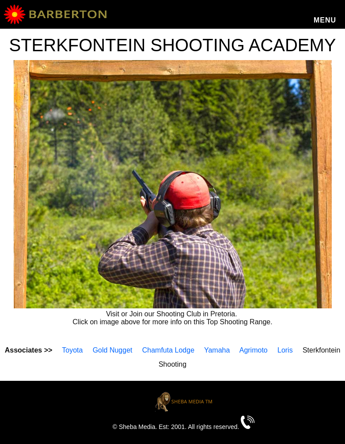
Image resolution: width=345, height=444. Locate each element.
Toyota (72, 350)
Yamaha (217, 350)
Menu (325, 20)
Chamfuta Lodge (168, 350)
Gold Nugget (113, 350)
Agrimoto (253, 350)
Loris (285, 350)
